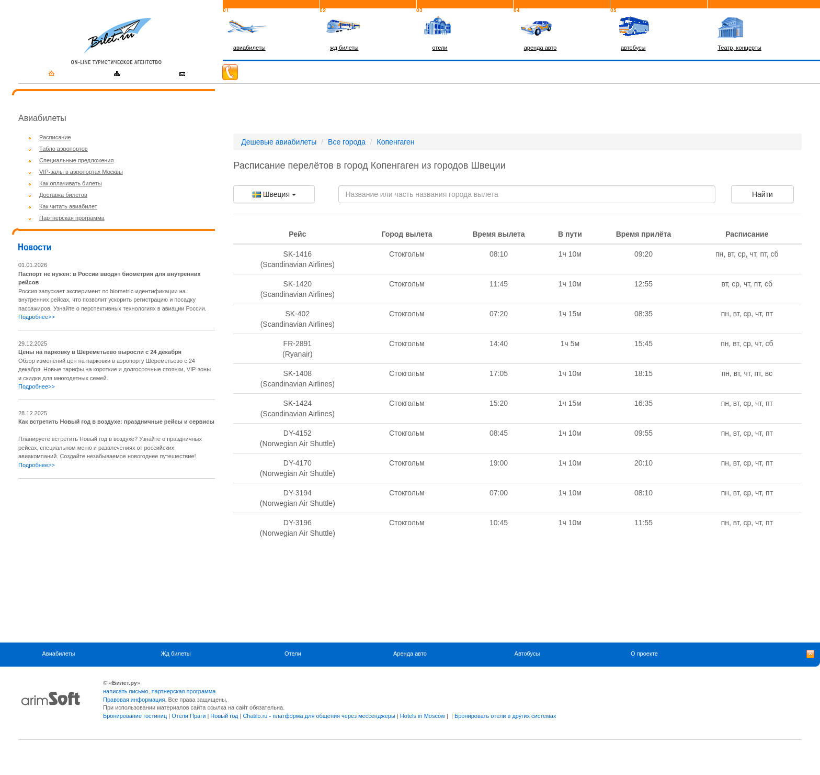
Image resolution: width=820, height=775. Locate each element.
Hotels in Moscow (422, 716)
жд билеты (344, 48)
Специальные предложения (76, 160)
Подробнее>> (36, 317)
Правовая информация (134, 699)
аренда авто (540, 48)
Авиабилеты (58, 653)
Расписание (55, 137)
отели (439, 48)
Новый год (224, 716)
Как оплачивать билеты (70, 183)
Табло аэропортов (63, 149)
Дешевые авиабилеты (278, 142)
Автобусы (527, 653)
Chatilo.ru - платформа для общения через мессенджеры (319, 716)
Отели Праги (189, 716)
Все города (347, 142)
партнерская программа (184, 691)
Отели (292, 653)
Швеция (274, 194)
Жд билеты (175, 653)
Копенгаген (396, 142)
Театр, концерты (739, 48)
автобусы (633, 48)
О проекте (644, 653)
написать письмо (126, 691)
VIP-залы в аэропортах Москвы (81, 172)
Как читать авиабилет (68, 206)
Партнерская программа (72, 218)
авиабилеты (249, 48)
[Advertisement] (106, 560)
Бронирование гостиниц (135, 716)
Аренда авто (410, 653)
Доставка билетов (63, 195)
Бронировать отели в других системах (505, 716)
